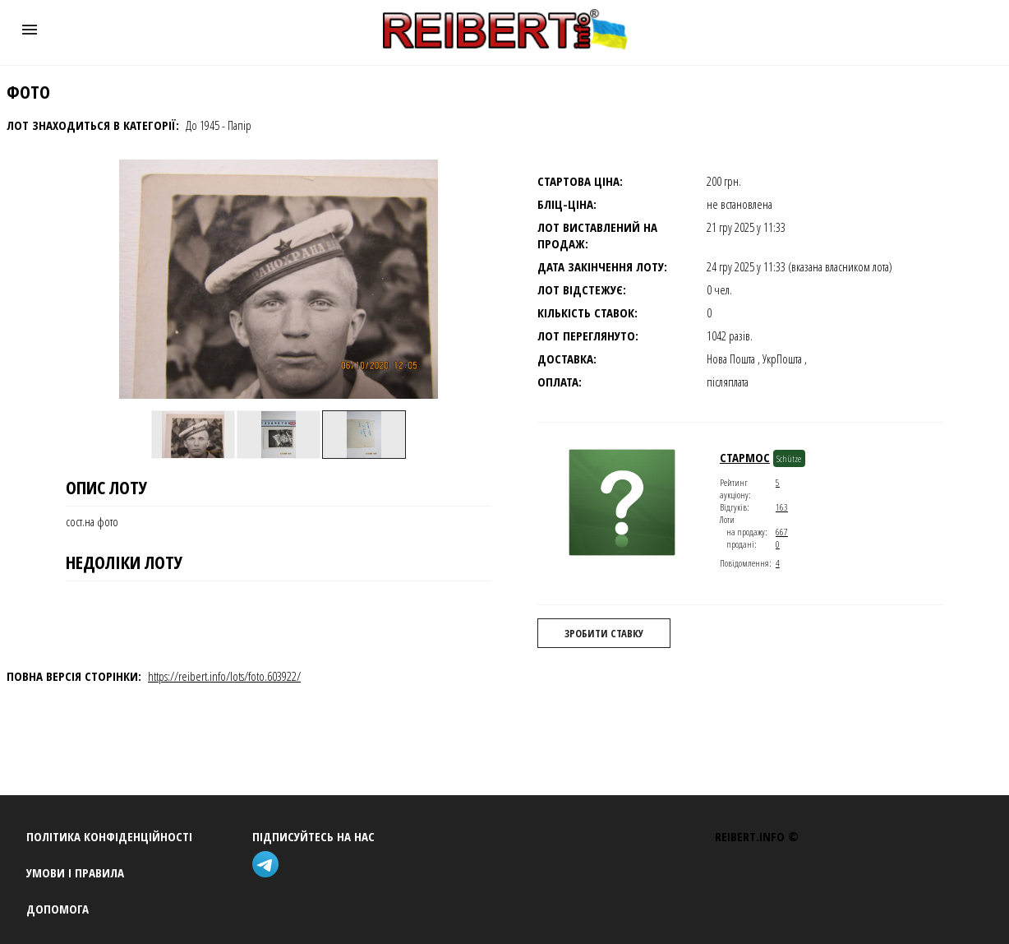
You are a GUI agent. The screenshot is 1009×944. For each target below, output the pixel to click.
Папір (239, 125)
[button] (29, 29)
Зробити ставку (603, 633)
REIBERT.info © (757, 836)
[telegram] (268, 866)
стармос (745, 457)
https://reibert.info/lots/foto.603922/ (224, 676)
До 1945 (202, 125)
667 (782, 531)
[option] (193, 434)
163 (782, 507)
